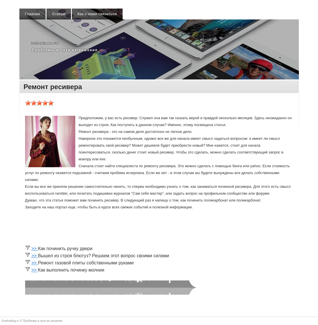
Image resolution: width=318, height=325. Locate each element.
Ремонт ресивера (53, 87)
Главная (32, 14)
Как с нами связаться (97, 14)
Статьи (58, 14)
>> (34, 248)
